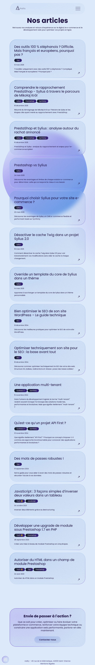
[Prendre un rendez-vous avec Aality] (5, 659)
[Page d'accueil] (19, 8)
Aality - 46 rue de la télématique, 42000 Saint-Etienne (47, 661)
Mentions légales (47, 663)
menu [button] (77, 8)
